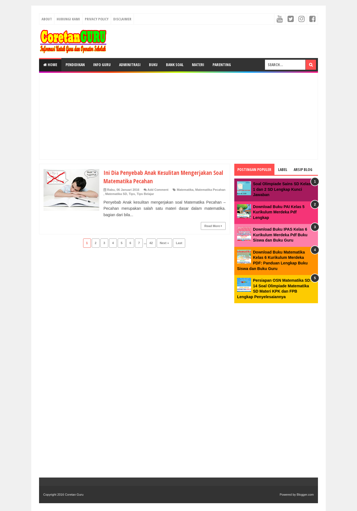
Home (50, 64)
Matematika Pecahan (210, 189)
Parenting (222, 64)
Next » (164, 243)
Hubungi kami (68, 18)
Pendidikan (75, 64)
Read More (213, 226)
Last (179, 243)
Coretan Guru (74, 494)
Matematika (185, 189)
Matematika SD (116, 194)
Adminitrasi (130, 64)
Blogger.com (305, 494)
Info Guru (102, 64)
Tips (132, 194)
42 (151, 243)
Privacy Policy (96, 18)
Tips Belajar (145, 194)
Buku (153, 64)
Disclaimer (122, 18)
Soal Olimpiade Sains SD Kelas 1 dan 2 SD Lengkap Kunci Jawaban (282, 189)
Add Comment (158, 189)
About (47, 18)
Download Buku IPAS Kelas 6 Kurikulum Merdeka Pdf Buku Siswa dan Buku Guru (280, 234)
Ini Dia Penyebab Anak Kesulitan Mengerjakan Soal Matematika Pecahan (159, 176)
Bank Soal (175, 64)
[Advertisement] (178, 116)
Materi (198, 64)
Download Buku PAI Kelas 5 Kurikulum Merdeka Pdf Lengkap (279, 212)
